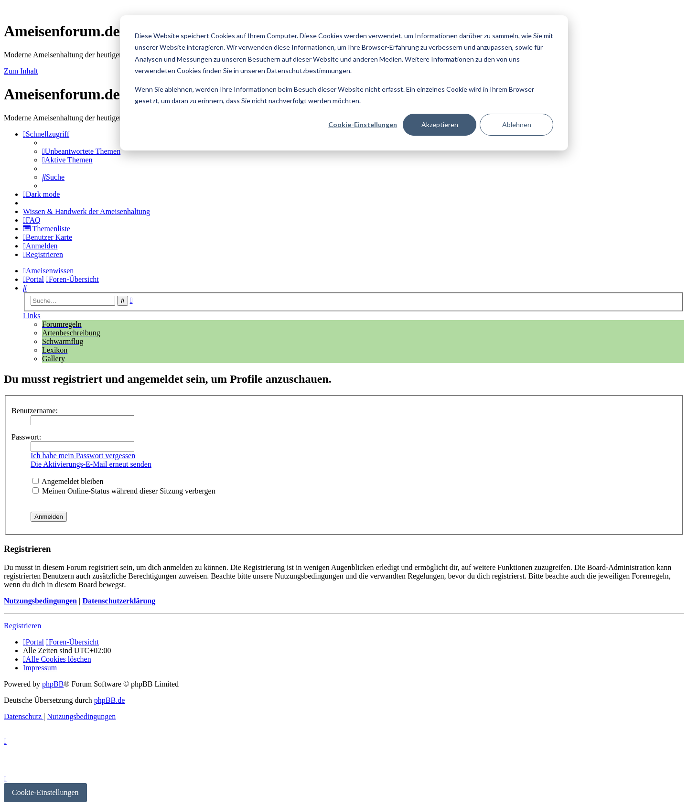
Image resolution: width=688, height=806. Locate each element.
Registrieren (22, 626)
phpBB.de (109, 700)
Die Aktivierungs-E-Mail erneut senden (91, 464)
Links (31, 316)
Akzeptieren (439, 124)
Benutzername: (34, 411)
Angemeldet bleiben (67, 481)
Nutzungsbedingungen (40, 601)
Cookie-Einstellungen (362, 124)
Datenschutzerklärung (118, 601)
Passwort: (26, 437)
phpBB (53, 684)
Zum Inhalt (21, 71)
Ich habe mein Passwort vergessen (83, 455)
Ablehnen (516, 124)
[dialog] (344, 82)
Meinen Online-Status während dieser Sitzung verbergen (123, 491)
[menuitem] (81, 151)
